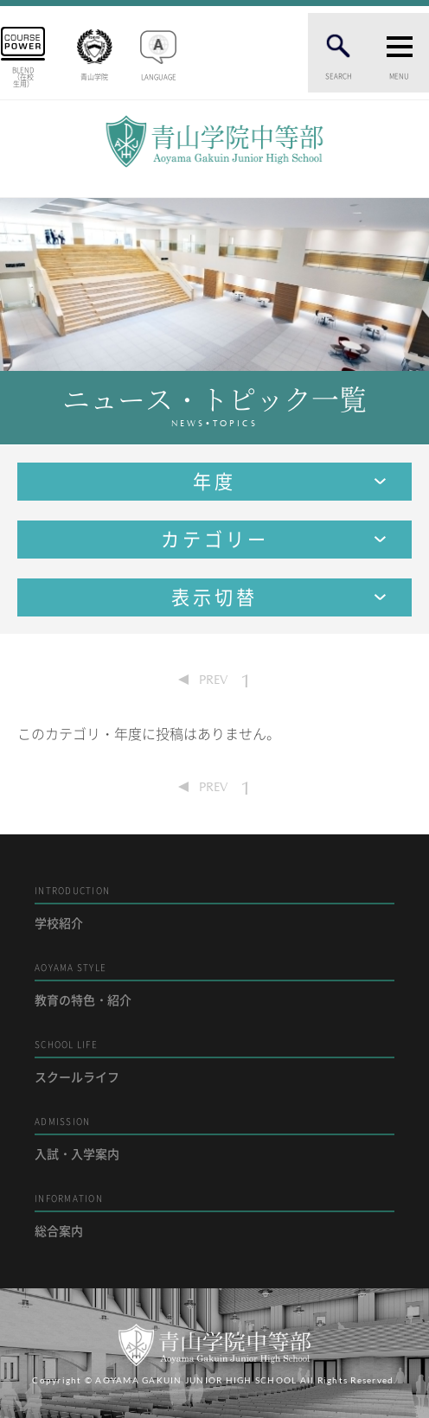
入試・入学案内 (214, 1138)
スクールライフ (214, 1061)
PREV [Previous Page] (213, 679)
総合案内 (214, 1215)
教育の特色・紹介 (214, 984)
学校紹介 (214, 907)
